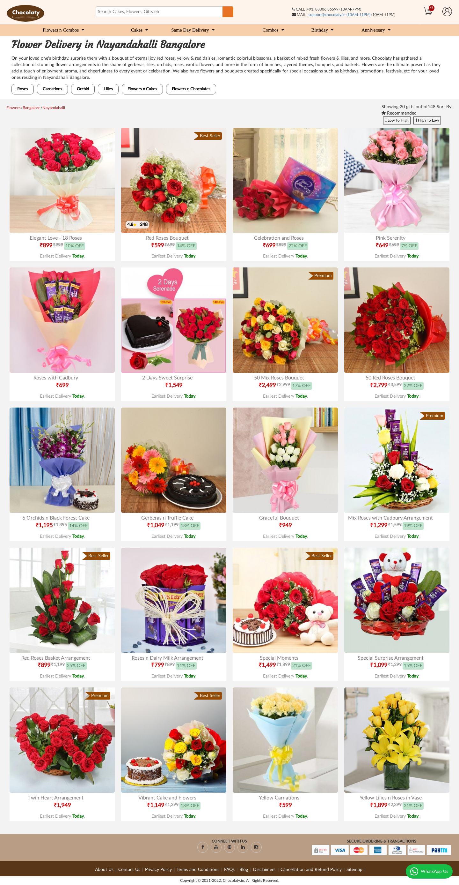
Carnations (52, 89)
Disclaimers (265, 869)
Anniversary (373, 30)
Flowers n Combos (61, 30)
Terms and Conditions (198, 869)
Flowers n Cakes (142, 89)
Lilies (108, 89)
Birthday (319, 30)
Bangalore (31, 108)
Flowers (13, 108)
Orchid (83, 89)
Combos (271, 30)
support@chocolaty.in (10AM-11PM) (339, 15)
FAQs (229, 869)
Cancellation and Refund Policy (311, 869)
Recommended (399, 113)
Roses (22, 89)
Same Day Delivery (190, 30)
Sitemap (354, 869)
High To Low (427, 120)
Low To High (397, 120)
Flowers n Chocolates (191, 89)
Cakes (137, 30)
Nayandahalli (53, 108)
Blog (244, 869)
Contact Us (129, 869)
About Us (104, 869)
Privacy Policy (158, 869)
